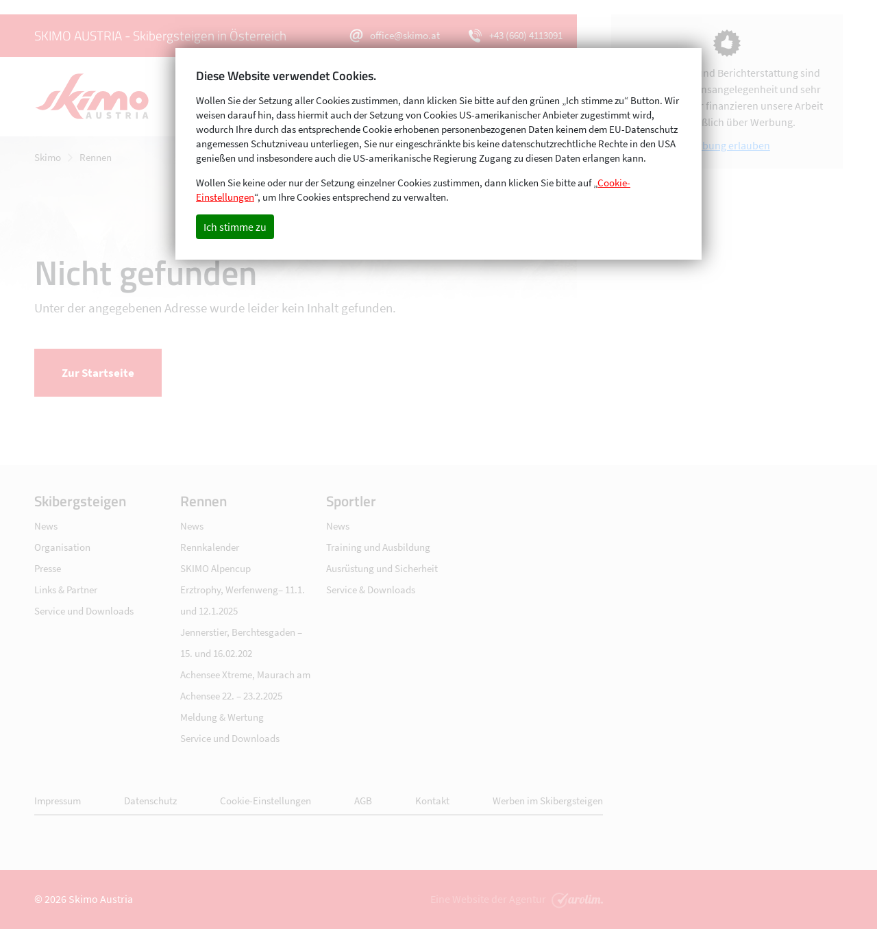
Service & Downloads (370, 589)
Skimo (47, 157)
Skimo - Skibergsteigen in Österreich (99, 97)
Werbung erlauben (727, 145)
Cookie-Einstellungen (265, 800)
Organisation (62, 547)
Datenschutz (150, 800)
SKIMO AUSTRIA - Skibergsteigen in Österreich (160, 35)
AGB (363, 800)
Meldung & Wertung (222, 716)
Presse (47, 568)
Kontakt (432, 800)
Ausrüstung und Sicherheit (382, 568)
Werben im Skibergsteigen (548, 800)
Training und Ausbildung (378, 547)
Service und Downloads (84, 610)
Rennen (95, 157)
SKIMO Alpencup (215, 568)
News (46, 525)
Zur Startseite (98, 372)
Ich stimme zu (235, 227)
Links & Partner (65, 589)
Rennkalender (209, 547)
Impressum (57, 800)
